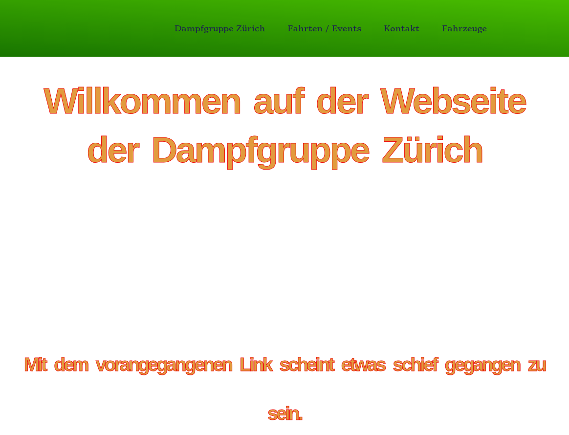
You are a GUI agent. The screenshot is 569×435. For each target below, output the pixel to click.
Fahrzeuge (464, 28)
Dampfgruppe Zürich (220, 28)
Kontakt (401, 28)
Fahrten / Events (324, 28)
